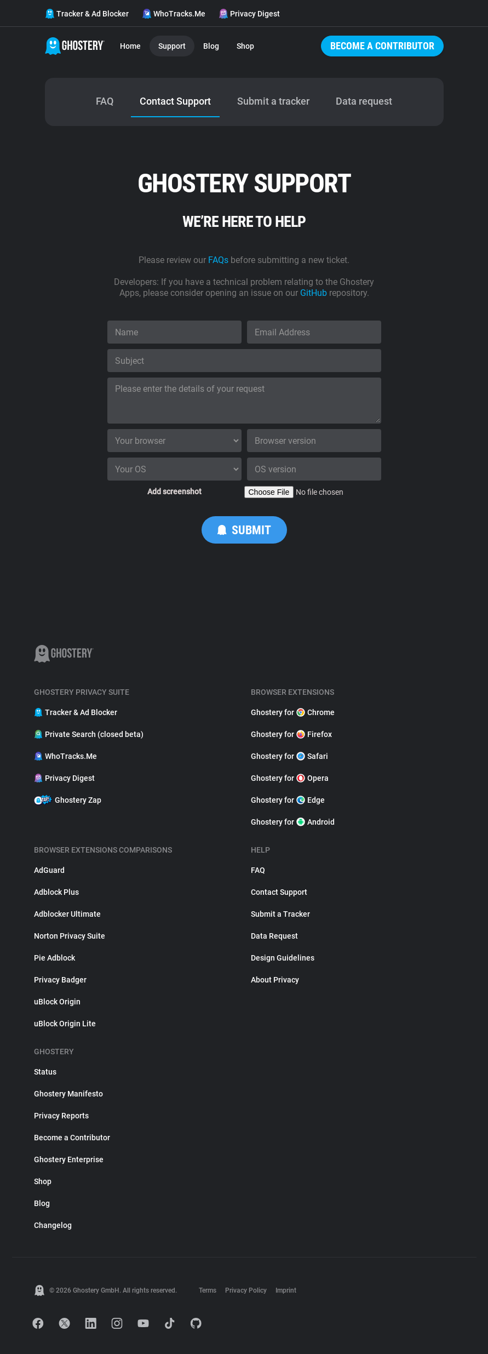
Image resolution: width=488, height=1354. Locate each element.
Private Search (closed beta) (88, 734)
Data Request (274, 936)
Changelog (53, 1225)
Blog (211, 46)
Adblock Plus (56, 892)
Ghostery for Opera (290, 778)
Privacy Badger (60, 979)
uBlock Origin (57, 1001)
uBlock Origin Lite (65, 1023)
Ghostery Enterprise (69, 1159)
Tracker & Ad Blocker (87, 14)
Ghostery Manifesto (68, 1093)
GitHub (313, 293)
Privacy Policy (246, 1290)
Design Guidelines (282, 957)
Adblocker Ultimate (67, 914)
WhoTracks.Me (173, 14)
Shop (245, 46)
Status (45, 1071)
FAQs (218, 260)
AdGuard (49, 870)
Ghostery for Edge (288, 800)
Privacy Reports (61, 1115)
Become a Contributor (382, 46)
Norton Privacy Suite (69, 936)
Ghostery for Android (293, 822)
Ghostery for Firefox (291, 734)
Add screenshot (174, 491)
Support (172, 46)
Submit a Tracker (280, 914)
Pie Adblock (54, 957)
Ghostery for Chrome (293, 712)
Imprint (285, 1290)
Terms (207, 1290)
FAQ (258, 870)
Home (130, 46)
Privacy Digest (249, 14)
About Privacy (275, 979)
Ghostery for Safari (289, 756)
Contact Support (279, 892)
